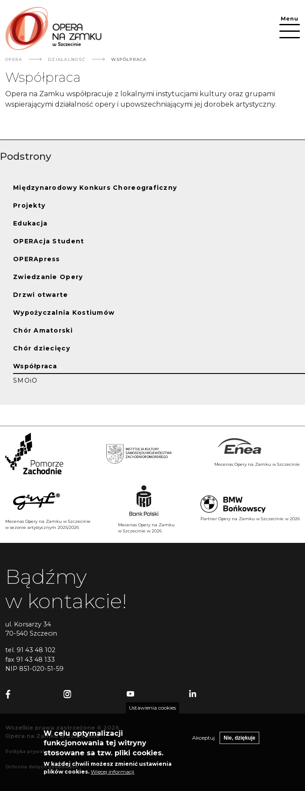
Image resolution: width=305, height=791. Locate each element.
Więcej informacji (112, 774)
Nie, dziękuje (239, 740)
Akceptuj (203, 740)
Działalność (66, 59)
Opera (13, 59)
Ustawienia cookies (152, 710)
